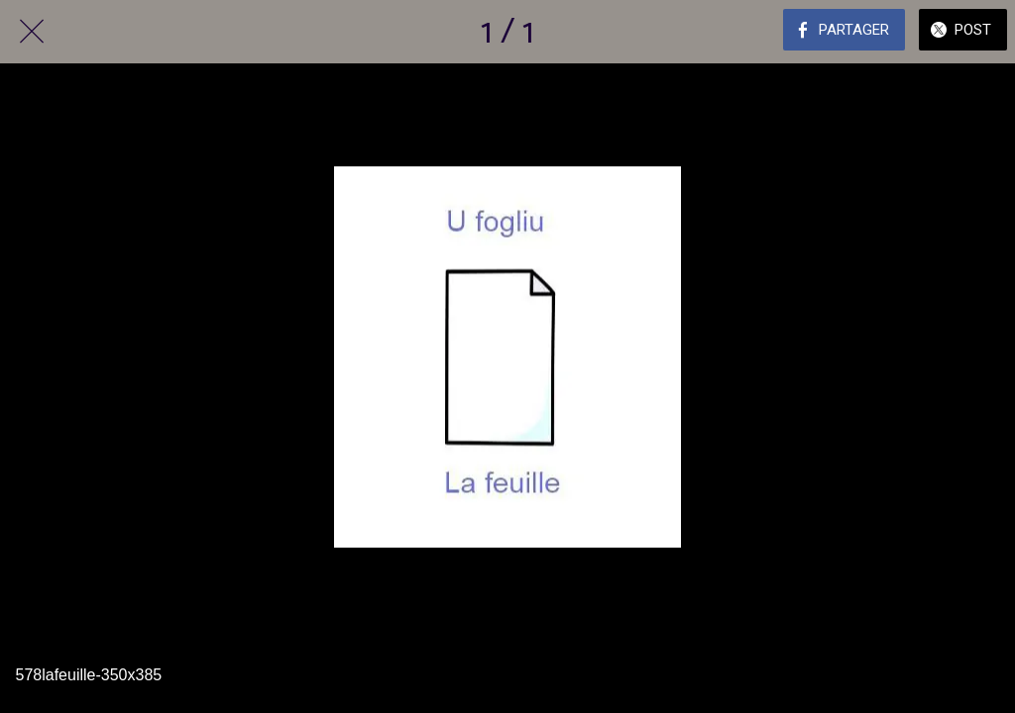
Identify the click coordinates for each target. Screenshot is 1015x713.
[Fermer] (32, 32)
